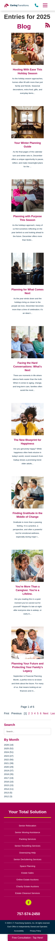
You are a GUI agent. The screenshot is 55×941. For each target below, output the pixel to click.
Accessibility (19, 931)
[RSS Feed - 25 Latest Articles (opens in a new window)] (47, 25)
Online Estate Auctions (27, 879)
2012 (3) (8, 796)
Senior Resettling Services (27, 846)
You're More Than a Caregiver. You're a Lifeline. (27, 590)
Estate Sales (27, 873)
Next (45, 713)
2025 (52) (8, 748)
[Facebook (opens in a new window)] (28, 902)
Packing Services (27, 839)
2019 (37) (8, 770)
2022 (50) (8, 759)
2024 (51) (8, 752)
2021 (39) (8, 763)
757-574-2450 (28, 914)
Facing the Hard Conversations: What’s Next (27, 366)
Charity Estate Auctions (27, 886)
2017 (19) (8, 778)
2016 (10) (8, 781)
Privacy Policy (35, 931)
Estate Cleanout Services (27, 893)
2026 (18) (8, 745)
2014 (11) (8, 789)
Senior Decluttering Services (27, 859)
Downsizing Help (27, 852)
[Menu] (45, 5)
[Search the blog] (27, 731)
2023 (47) (8, 756)
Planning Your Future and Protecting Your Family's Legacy (27, 667)
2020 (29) (8, 767)
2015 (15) (8, 785)
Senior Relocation (27, 825)
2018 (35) (8, 774)
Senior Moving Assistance (27, 832)
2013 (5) (8, 792)
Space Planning (27, 866)
